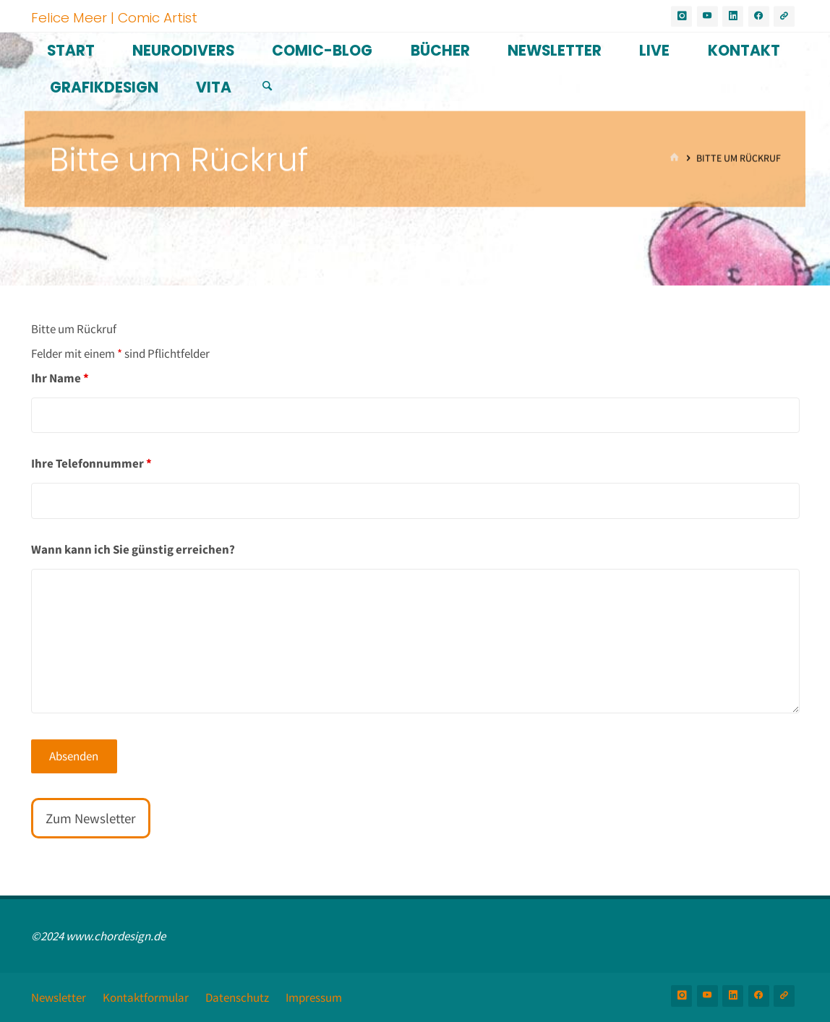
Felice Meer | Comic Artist (114, 17)
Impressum (314, 997)
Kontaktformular (146, 997)
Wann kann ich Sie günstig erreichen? (133, 549)
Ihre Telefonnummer (91, 463)
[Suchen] (267, 85)
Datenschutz (237, 997)
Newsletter (58, 997)
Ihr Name (60, 378)
